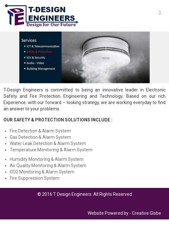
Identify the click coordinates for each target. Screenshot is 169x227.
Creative (140, 213)
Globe (155, 213)
